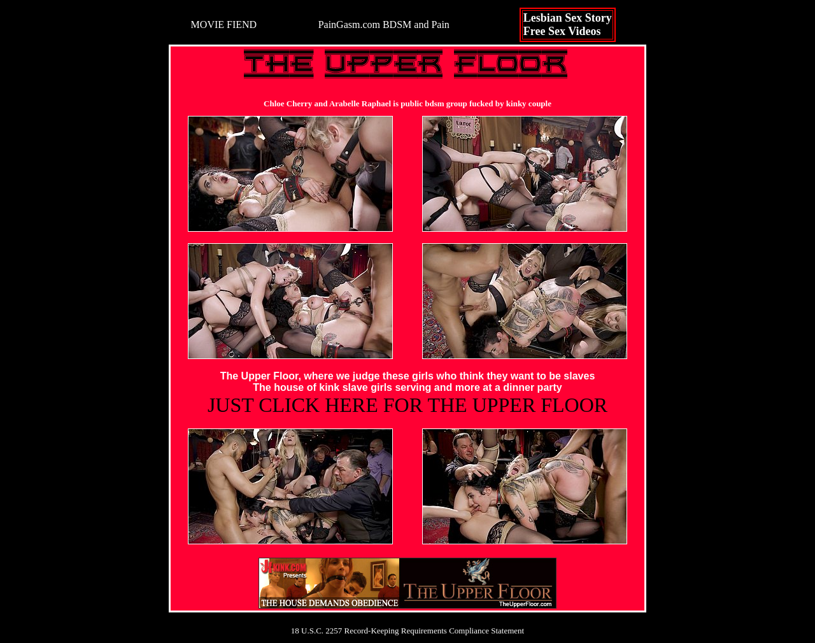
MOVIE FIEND (224, 24)
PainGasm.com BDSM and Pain (384, 24)
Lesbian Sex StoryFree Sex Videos (567, 24)
